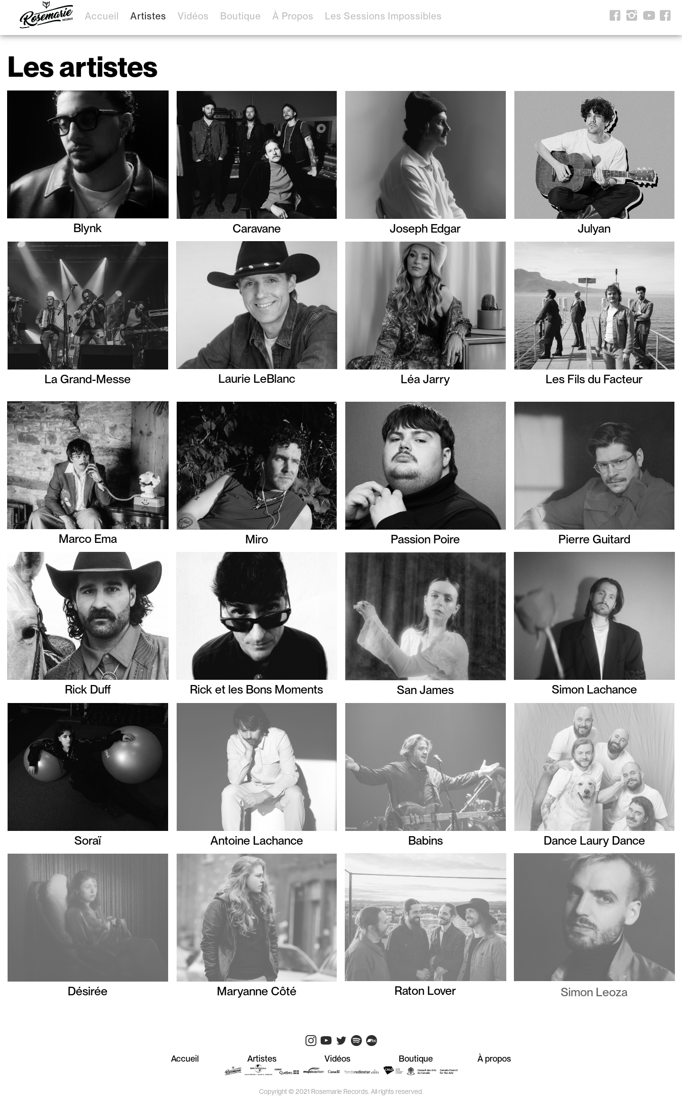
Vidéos (193, 16)
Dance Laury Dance (594, 839)
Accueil (102, 16)
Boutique (240, 16)
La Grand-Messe (88, 378)
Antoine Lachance (256, 839)
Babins (425, 839)
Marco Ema (88, 537)
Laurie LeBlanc (256, 377)
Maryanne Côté (256, 990)
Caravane (257, 227)
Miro (256, 538)
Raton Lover (425, 989)
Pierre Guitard (594, 538)
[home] (46, 17)
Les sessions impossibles (383, 16)
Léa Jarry (425, 378)
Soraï (87, 839)
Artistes (148, 16)
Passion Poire (425, 538)
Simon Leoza (594, 992)
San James (425, 688)
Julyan (594, 227)
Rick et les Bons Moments (256, 688)
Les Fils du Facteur (594, 378)
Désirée (88, 990)
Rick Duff (88, 688)
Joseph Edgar (425, 227)
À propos (293, 16)
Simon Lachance (594, 688)
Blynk (87, 227)
